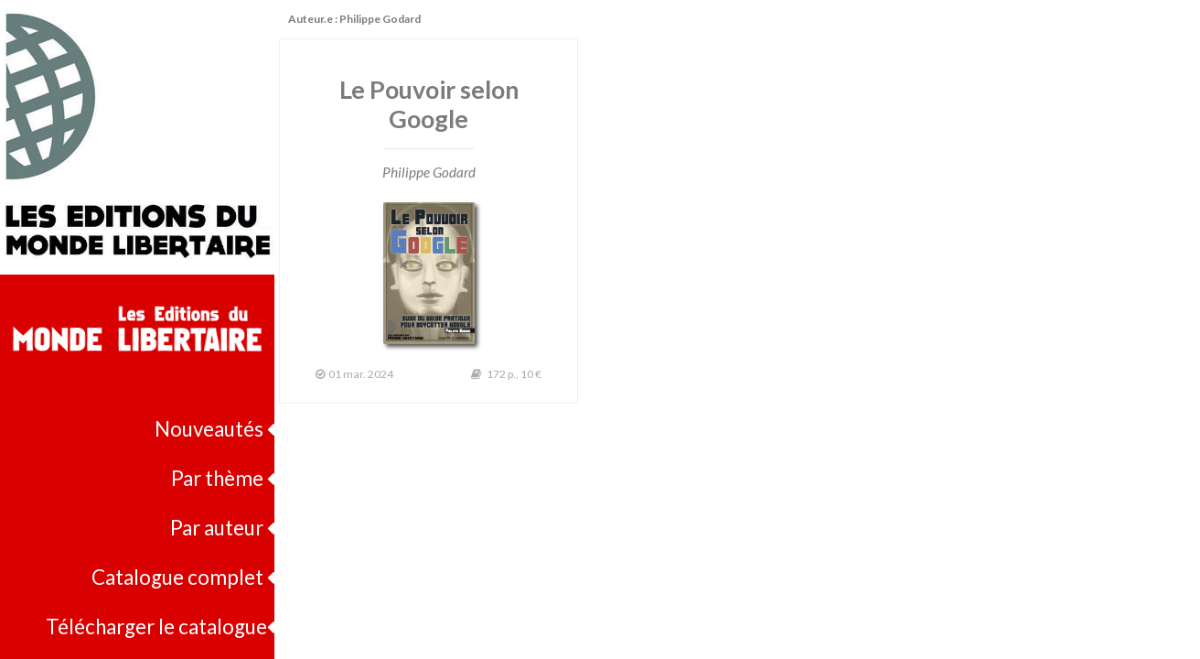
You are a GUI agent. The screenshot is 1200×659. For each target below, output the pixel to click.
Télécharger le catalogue (160, 626)
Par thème (222, 478)
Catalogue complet (182, 577)
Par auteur (222, 527)
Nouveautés (214, 428)
